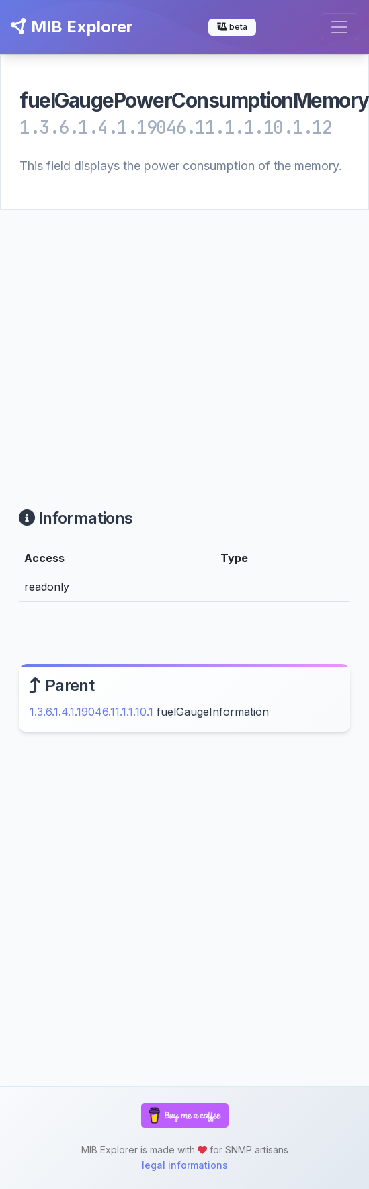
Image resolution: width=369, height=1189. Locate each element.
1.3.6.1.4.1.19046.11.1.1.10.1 (91, 712)
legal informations (185, 1165)
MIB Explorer (72, 26)
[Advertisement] (126, 342)
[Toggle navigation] (339, 26)
